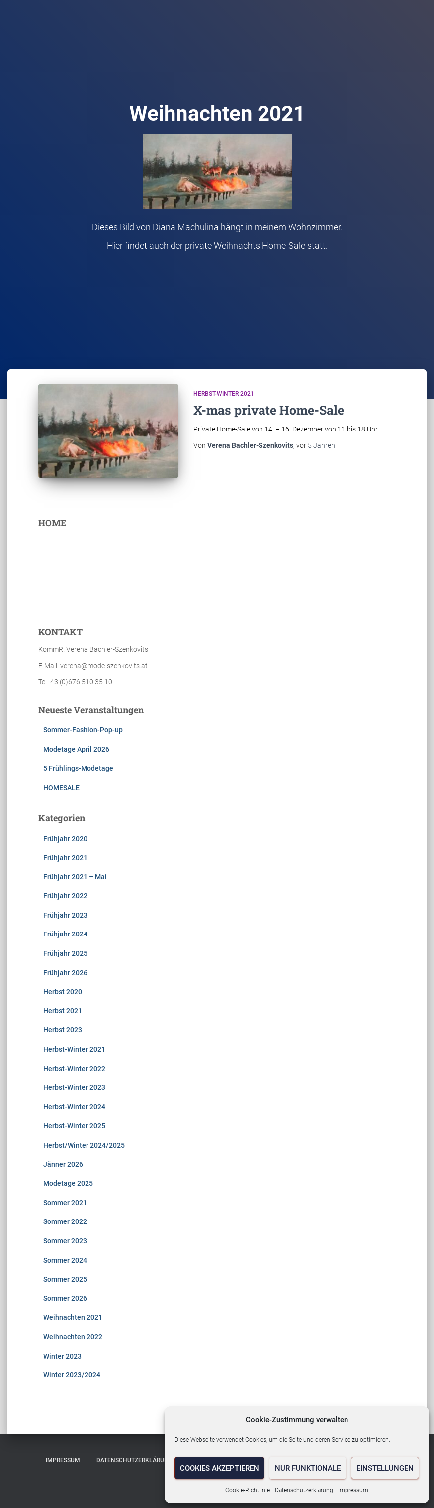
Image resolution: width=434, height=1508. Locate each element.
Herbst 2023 (62, 1030)
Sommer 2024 (65, 1260)
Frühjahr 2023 (65, 915)
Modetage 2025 (68, 1183)
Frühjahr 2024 (65, 934)
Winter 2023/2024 (71, 1375)
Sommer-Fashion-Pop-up (83, 730)
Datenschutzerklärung (304, 1490)
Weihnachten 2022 (72, 1337)
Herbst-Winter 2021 (223, 393)
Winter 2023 (62, 1356)
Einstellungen (385, 1468)
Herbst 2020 (62, 992)
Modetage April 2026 (76, 749)
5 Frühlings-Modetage (78, 768)
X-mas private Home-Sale (268, 410)
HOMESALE (61, 787)
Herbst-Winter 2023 (74, 1087)
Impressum (353, 1490)
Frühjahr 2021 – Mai (75, 877)
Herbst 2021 (62, 1011)
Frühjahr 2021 (65, 858)
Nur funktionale (308, 1468)
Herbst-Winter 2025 (74, 1126)
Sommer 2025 (65, 1279)
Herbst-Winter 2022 (74, 1069)
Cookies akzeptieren (219, 1468)
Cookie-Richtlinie (247, 1490)
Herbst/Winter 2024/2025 (84, 1145)
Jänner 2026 (63, 1164)
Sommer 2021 (65, 1203)
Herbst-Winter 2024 (74, 1107)
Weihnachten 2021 (72, 1317)
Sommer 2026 (65, 1298)
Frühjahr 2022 (65, 896)
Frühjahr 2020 (65, 839)
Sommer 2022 (65, 1221)
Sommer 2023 (65, 1241)
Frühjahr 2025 (65, 953)
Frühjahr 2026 (65, 973)
